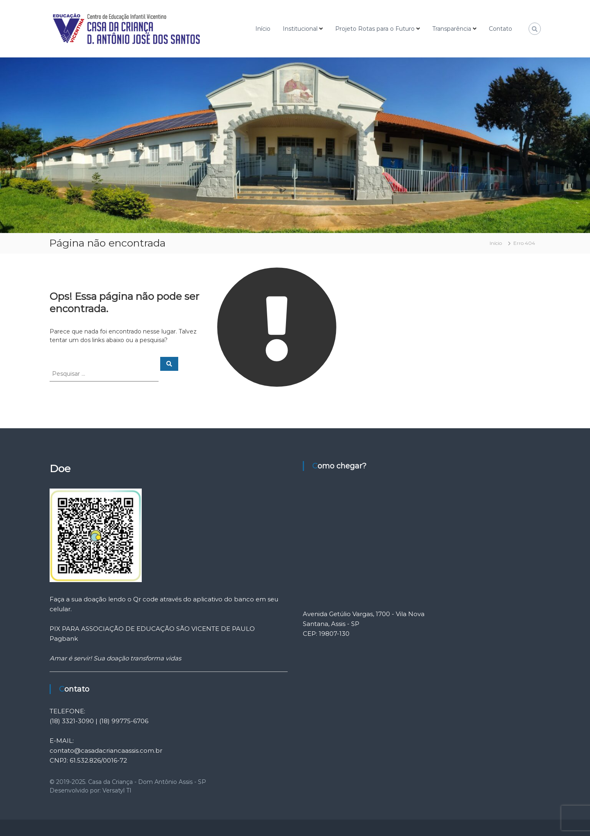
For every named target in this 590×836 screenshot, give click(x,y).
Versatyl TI (117, 790)
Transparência (451, 28)
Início (262, 28)
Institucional (300, 28)
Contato (500, 28)
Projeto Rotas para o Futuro (375, 28)
